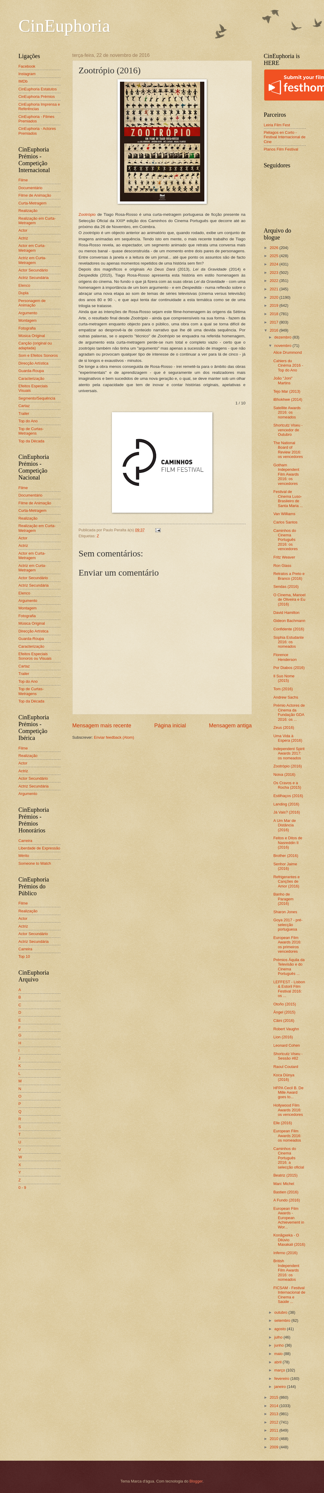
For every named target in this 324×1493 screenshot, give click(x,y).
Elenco (24, 285)
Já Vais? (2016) (286, 812)
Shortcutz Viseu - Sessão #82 (288, 1056)
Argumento (28, 313)
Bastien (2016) (286, 1192)
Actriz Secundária (34, 277)
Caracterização (32, 378)
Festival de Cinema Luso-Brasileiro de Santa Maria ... (288, 498)
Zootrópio (87, 214)
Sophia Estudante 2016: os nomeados (288, 642)
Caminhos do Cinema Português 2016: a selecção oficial (288, 1157)
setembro (282, 1320)
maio (279, 1353)
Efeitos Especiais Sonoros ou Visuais (35, 656)
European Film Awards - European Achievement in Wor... (288, 1217)
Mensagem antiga (230, 726)
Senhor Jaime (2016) (285, 866)
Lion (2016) (283, 1037)
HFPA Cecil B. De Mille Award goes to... (288, 1092)
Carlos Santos (285, 522)
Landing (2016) (286, 804)
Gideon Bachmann (289, 620)
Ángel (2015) (284, 1012)
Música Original (32, 335)
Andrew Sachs (285, 697)
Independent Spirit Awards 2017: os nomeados (289, 753)
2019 (274, 305)
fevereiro (282, 1378)
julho (279, 1337)
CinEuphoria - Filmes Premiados (36, 118)
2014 (274, 1406)
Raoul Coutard (285, 1066)
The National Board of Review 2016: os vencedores (288, 450)
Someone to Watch (35, 863)
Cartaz (24, 405)
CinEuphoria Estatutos (38, 89)
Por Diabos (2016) (289, 667)
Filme (23, 180)
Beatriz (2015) (285, 1175)
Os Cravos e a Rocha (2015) (287, 785)
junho (279, 1345)
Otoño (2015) (284, 1004)
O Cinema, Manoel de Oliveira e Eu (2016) (289, 599)
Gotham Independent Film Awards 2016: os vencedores (286, 474)
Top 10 (24, 956)
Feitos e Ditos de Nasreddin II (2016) (287, 842)
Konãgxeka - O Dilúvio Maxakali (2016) (289, 1240)
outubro (281, 1312)
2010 (274, 1438)
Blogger (196, 1481)
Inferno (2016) (285, 1253)
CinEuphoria (64, 26)
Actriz (23, 238)
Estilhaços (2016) (288, 795)
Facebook (27, 66)
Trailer (24, 413)
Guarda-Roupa (31, 370)
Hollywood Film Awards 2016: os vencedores (288, 1110)
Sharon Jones (285, 912)
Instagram (27, 74)
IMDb (23, 81)
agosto (280, 1329)
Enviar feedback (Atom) (114, 737)
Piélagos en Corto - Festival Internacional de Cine (285, 137)
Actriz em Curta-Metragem (32, 260)
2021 (274, 289)
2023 (274, 272)
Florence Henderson (285, 657)
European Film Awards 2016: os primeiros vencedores (287, 944)
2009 (274, 1447)
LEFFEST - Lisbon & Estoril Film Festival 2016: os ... (289, 989)
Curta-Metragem (33, 203)
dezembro (283, 337)
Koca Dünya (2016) (283, 1077)
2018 (274, 314)
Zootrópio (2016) (287, 766)
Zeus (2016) (283, 727)
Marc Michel (283, 1183)
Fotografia (27, 328)
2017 (274, 322)
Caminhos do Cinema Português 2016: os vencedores (285, 539)
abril (278, 1362)
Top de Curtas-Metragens (31, 431)
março (280, 1370)
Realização (28, 210)
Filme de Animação (35, 195)
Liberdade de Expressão (39, 848)
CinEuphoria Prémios (37, 96)
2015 (274, 1397)
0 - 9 (22, 1187)
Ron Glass (282, 565)
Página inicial (170, 726)
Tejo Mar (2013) (286, 391)
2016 (274, 330)
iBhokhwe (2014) (287, 399)
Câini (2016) (283, 1020)
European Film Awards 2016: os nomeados (287, 1135)
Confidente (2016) (288, 629)
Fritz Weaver (284, 557)
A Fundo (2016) (286, 1200)
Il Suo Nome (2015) (284, 678)
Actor (23, 230)
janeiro (280, 1386)
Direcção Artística (33, 363)
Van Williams (284, 514)
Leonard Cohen (286, 1045)
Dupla (24, 293)
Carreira (26, 840)
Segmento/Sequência (37, 398)
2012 (274, 1422)
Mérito (24, 855)
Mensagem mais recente (101, 726)
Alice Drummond (287, 352)
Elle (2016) (282, 1123)
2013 (274, 1414)
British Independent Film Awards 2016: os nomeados (286, 1270)
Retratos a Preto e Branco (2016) (289, 575)
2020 (274, 297)
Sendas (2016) (286, 586)
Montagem (28, 320)
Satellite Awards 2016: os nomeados (287, 412)
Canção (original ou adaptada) (35, 345)
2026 (274, 247)
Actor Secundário (33, 270)
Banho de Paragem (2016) (283, 899)
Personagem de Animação (32, 302)
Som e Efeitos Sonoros (38, 355)
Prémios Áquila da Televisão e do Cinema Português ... (289, 967)
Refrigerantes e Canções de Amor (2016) (286, 881)
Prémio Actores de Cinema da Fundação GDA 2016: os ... (289, 712)
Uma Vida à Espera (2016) (287, 738)
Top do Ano (28, 421)
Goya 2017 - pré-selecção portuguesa (287, 924)
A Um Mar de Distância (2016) (284, 825)
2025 (274, 256)
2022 (274, 280)
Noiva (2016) (284, 774)
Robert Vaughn (286, 1029)
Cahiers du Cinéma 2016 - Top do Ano (288, 365)
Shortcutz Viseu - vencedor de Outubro (288, 430)
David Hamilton (286, 612)
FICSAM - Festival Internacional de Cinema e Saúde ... (289, 1295)
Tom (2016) (283, 689)
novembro (283, 345)
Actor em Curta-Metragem (32, 247)
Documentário (30, 188)
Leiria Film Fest (277, 125)
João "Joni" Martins (283, 380)
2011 (274, 1430)
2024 (274, 264)
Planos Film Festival (281, 149)
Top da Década (32, 441)
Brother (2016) (285, 855)
